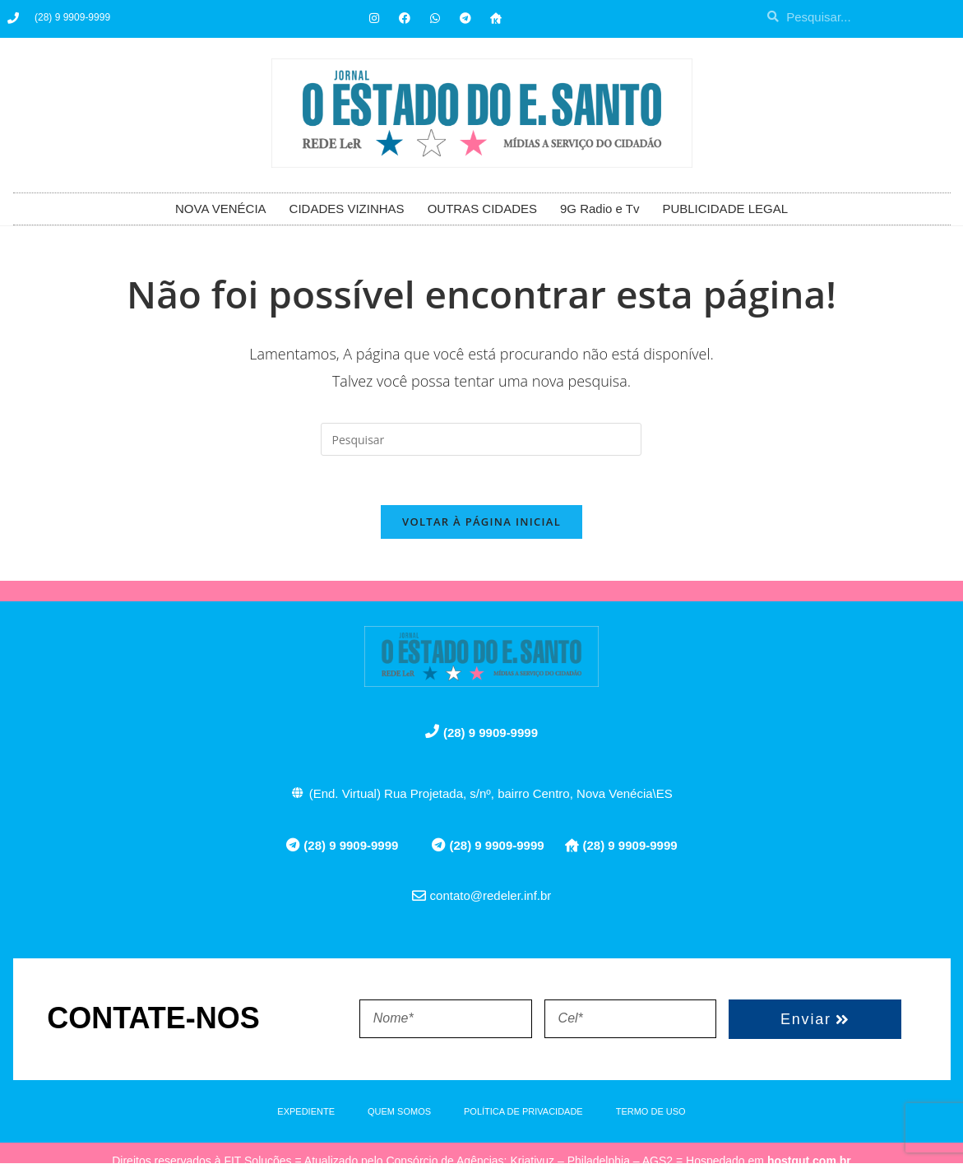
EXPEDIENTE (306, 1112)
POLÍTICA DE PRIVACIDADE (523, 1112)
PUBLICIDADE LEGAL (725, 209)
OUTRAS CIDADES (482, 209)
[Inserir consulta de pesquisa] (481, 439)
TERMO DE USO (651, 1112)
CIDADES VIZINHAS (347, 209)
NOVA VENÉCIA (220, 209)
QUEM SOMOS (399, 1112)
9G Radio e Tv (599, 209)
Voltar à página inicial (481, 522)
